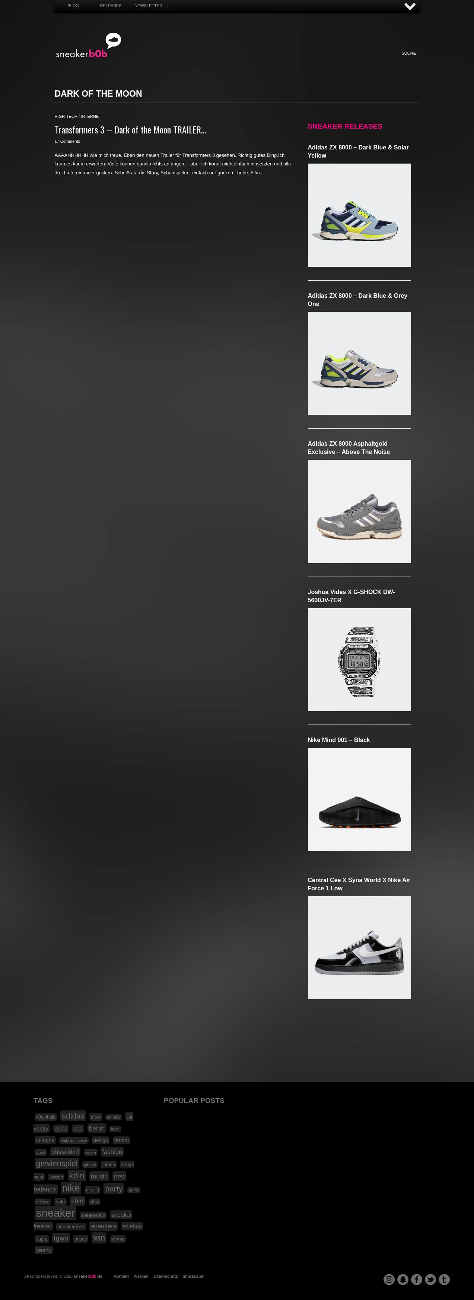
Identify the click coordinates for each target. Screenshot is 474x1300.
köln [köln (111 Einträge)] (77, 1175)
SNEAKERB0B (89, 45)
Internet (238, 61)
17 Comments (67, 141)
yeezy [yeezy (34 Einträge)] (43, 1250)
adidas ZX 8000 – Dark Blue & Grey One (358, 300)
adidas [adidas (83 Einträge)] (73, 1116)
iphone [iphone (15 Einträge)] (90, 1164)
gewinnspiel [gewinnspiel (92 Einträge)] (57, 1163)
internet (91, 116)
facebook (416, 1279)
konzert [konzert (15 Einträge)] (56, 1177)
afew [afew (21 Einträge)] (96, 1117)
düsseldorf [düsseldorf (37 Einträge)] (65, 1151)
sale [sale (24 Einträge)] (60, 1201)
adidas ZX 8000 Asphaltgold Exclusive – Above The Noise (349, 448)
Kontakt (121, 1276)
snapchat (402, 1279)
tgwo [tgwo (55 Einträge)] (61, 1238)
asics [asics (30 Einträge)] (61, 1129)
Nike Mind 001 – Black (339, 740)
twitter (430, 1279)
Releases (110, 5)
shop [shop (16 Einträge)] (94, 1202)
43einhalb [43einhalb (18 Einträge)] (45, 1117)
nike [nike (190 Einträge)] (71, 1188)
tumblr (444, 1279)
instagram (389, 1279)
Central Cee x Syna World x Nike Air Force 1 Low (359, 884)
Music (258, 61)
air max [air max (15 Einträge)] (113, 1117)
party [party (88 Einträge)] (114, 1188)
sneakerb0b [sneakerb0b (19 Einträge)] (93, 1215)
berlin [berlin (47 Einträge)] (97, 1128)
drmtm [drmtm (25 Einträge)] (121, 1140)
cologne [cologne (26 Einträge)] (45, 1140)
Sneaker (156, 61)
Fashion (176, 61)
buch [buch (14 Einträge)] (115, 1129)
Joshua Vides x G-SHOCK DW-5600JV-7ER (351, 596)
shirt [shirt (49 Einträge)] (77, 1201)
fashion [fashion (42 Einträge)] (112, 1151)
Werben (141, 1276)
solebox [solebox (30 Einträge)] (132, 1226)
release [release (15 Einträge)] (43, 1202)
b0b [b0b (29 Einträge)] (78, 1129)
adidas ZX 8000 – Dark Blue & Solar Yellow (358, 151)
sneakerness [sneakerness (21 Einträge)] (71, 1226)
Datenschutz (165, 1276)
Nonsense (340, 61)
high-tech (66, 116)
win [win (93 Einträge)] (99, 1237)
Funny (320, 61)
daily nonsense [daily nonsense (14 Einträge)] (74, 1140)
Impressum (194, 1276)
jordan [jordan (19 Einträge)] (108, 1164)
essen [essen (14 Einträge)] (90, 1152)
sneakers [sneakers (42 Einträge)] (103, 1226)
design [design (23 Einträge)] (100, 1140)
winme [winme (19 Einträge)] (117, 1239)
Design (279, 61)
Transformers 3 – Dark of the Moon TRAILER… (130, 129)
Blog (73, 5)
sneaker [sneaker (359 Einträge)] (55, 1213)
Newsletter (148, 5)
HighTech (299, 61)
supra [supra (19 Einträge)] (42, 1239)
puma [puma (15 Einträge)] (134, 1190)
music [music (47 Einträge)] (99, 1176)
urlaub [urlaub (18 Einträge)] (80, 1239)
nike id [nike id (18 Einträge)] (92, 1190)
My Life (197, 61)
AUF (410, 6)
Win (217, 61)
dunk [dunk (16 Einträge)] (40, 1152)
